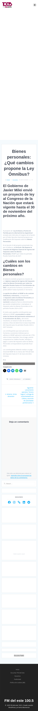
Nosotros (17, 676)
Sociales (15, 180)
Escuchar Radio (19, 655)
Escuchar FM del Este (18, 673)
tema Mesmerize (24, 707)
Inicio (17, 669)
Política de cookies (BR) (17, 683)
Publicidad (17, 679)
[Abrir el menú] (5, 363)
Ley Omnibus (26, 379)
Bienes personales (15, 379)
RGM (8, 180)
